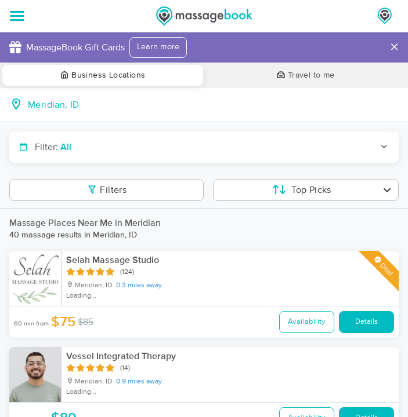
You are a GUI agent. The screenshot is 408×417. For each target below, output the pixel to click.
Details (366, 321)
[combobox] (213, 105)
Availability (307, 321)
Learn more (158, 47)
